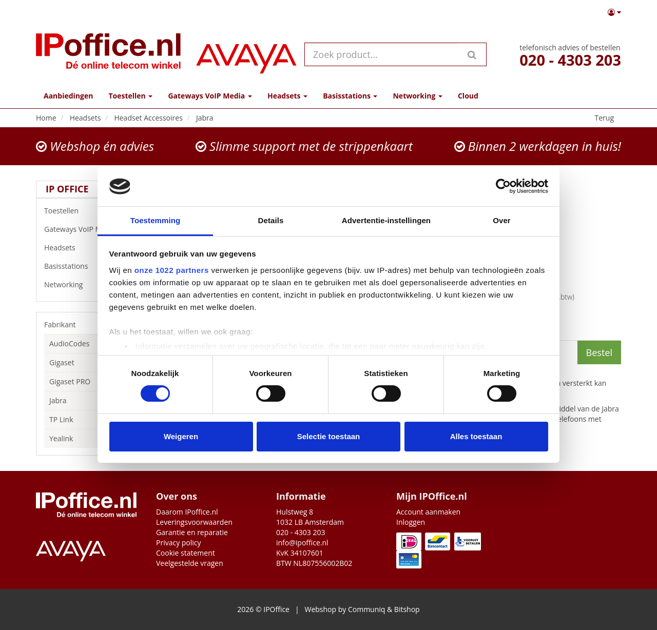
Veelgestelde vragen (189, 563)
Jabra (58, 400)
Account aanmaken (428, 512)
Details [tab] (271, 220)
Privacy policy (178, 542)
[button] (614, 12)
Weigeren (181, 436)
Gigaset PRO (69, 381)
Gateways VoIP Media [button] (210, 96)
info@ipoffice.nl (302, 542)
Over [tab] (502, 220)
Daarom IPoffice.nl (187, 512)
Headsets (88, 248)
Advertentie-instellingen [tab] (386, 220)
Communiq (366, 609)
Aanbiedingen (68, 96)
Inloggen (410, 522)
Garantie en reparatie (192, 532)
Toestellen (88, 211)
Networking (88, 285)
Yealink (61, 438)
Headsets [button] (287, 96)
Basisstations (88, 266)
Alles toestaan (476, 436)
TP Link (61, 419)
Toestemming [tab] (155, 220)
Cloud (468, 96)
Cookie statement (185, 553)
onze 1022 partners (171, 270)
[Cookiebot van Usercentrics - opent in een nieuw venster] (503, 186)
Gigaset (61, 362)
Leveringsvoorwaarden (194, 522)
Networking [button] (417, 96)
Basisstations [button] (350, 96)
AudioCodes (69, 343)
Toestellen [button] (130, 96)
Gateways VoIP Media (88, 229)
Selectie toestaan (328, 436)
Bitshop (407, 609)
